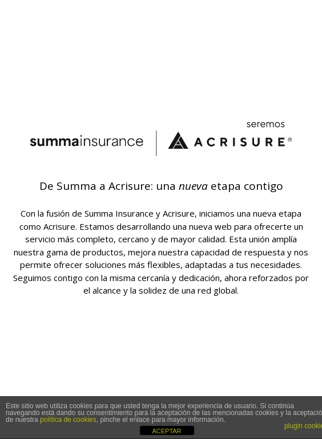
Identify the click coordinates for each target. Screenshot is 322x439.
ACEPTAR (166, 431)
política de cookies (68, 420)
